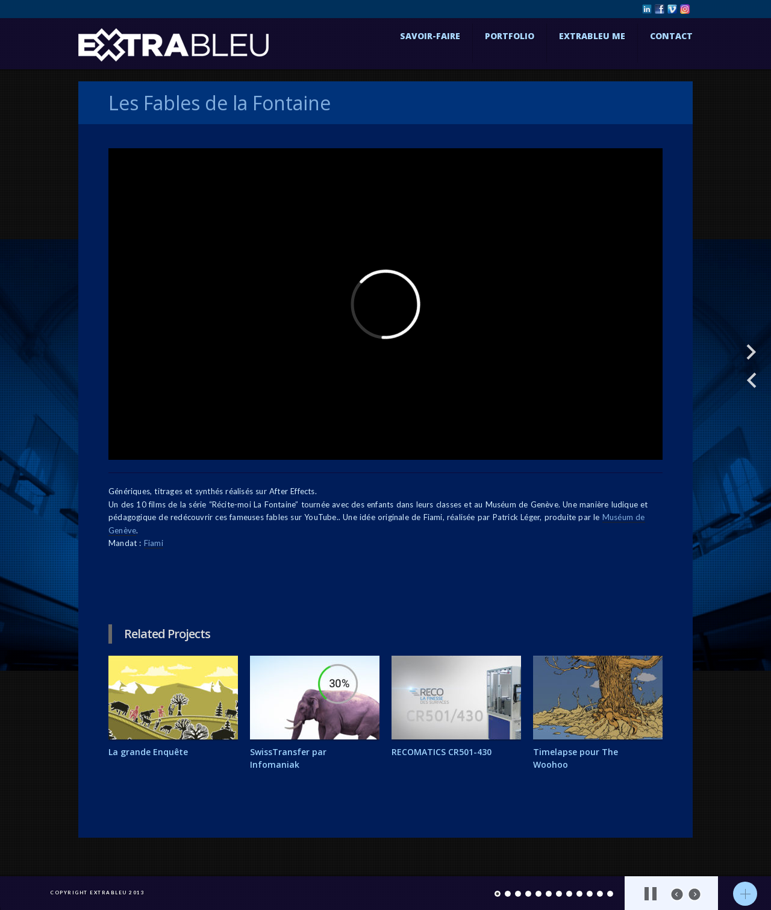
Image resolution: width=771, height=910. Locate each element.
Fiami (153, 543)
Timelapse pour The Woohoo (575, 758)
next (694, 894)
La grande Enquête (148, 752)
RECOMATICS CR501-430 (442, 752)
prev (677, 894)
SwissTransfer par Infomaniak (288, 758)
